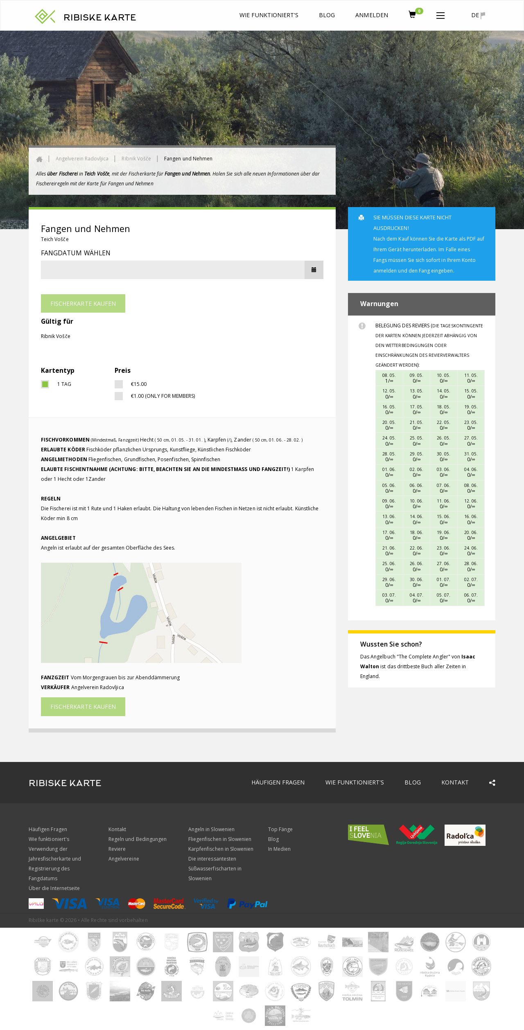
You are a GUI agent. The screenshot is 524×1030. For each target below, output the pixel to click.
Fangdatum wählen (76, 252)
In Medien (279, 848)
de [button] (478, 15)
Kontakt (455, 782)
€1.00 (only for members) (163, 395)
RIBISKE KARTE (99, 18)
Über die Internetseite (54, 888)
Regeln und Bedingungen (137, 839)
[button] (440, 13)
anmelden (371, 15)
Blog (327, 15)
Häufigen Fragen (278, 782)
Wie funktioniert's (268, 15)
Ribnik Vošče (136, 158)
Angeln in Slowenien (211, 829)
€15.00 (139, 384)
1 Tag (64, 384)
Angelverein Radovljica (82, 158)
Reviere (117, 848)
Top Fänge (280, 829)
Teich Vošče (55, 239)
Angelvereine (123, 858)
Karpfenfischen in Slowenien (220, 848)
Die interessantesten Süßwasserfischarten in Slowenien (215, 868)
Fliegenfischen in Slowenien (219, 839)
